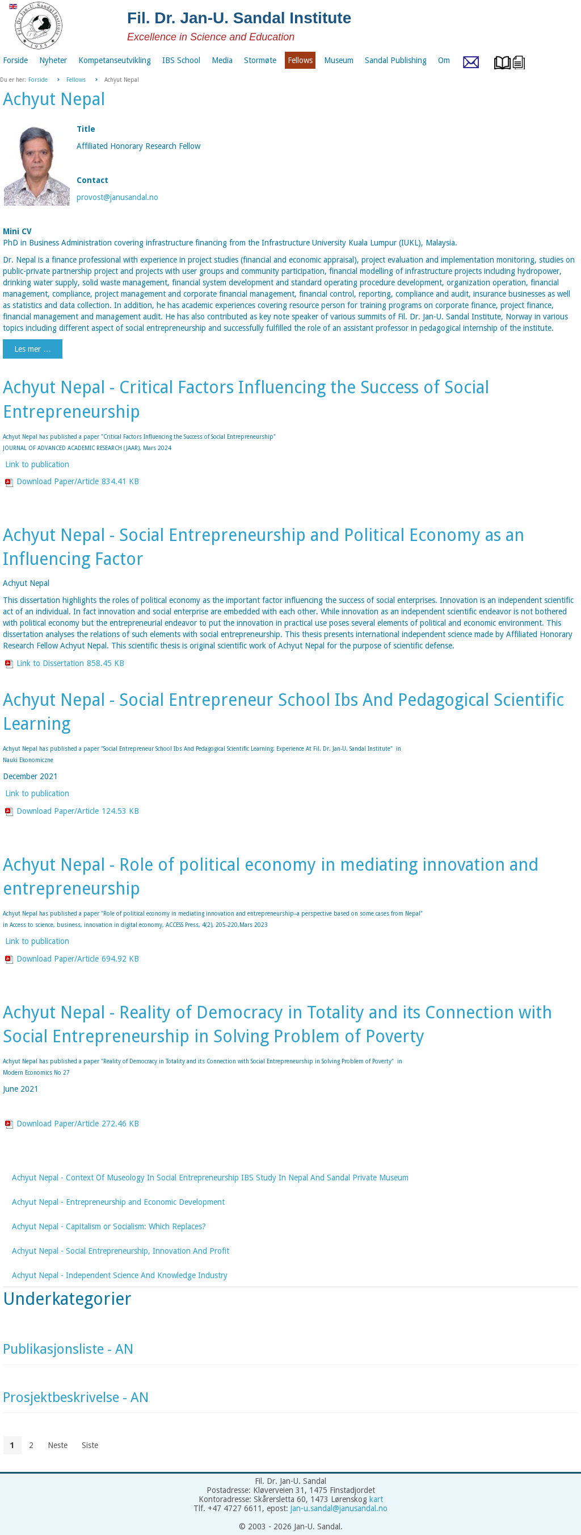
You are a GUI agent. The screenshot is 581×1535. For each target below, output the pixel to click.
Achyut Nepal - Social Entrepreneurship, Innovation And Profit (120, 1250)
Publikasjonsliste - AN (68, 1349)
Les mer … (32, 348)
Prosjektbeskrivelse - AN (76, 1397)
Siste (90, 1445)
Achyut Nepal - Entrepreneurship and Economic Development (118, 1202)
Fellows (76, 80)
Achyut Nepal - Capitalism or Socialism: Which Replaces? (109, 1226)
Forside (38, 80)
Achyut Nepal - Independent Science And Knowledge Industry (120, 1275)
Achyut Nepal (54, 99)
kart (376, 1499)
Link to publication (37, 464)
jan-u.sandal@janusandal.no (339, 1508)
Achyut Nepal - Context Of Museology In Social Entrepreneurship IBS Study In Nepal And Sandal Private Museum (210, 1177)
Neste (58, 1445)
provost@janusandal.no (117, 197)
